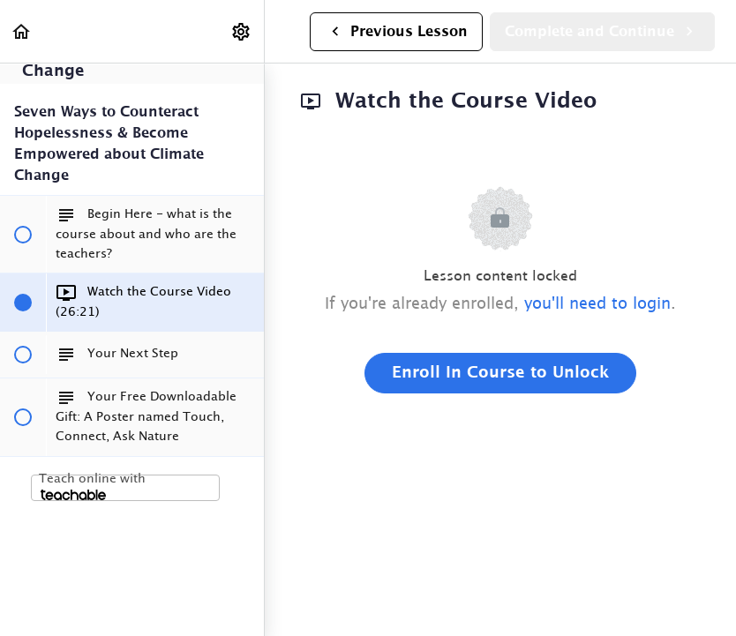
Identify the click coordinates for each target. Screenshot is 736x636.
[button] (22, 31)
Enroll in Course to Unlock (500, 373)
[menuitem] (242, 31)
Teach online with (92, 486)
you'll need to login (597, 304)
